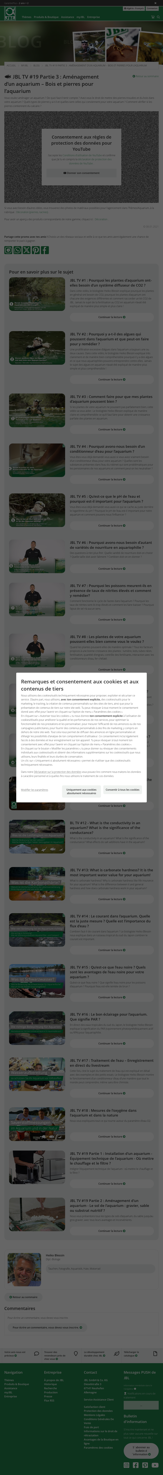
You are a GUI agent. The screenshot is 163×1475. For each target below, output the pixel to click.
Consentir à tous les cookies (122, 789)
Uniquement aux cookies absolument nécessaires (81, 791)
